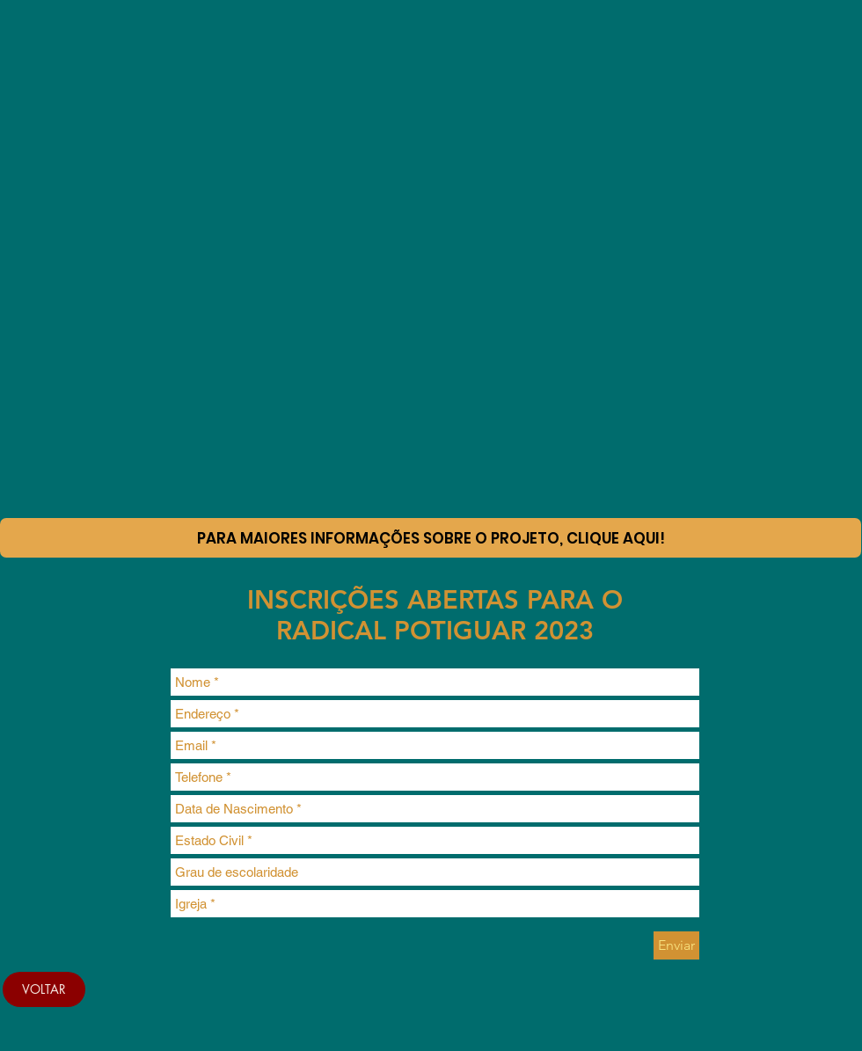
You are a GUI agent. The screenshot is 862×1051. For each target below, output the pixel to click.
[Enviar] (676, 945)
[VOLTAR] (44, 989)
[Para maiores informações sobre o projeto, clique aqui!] (430, 538)
